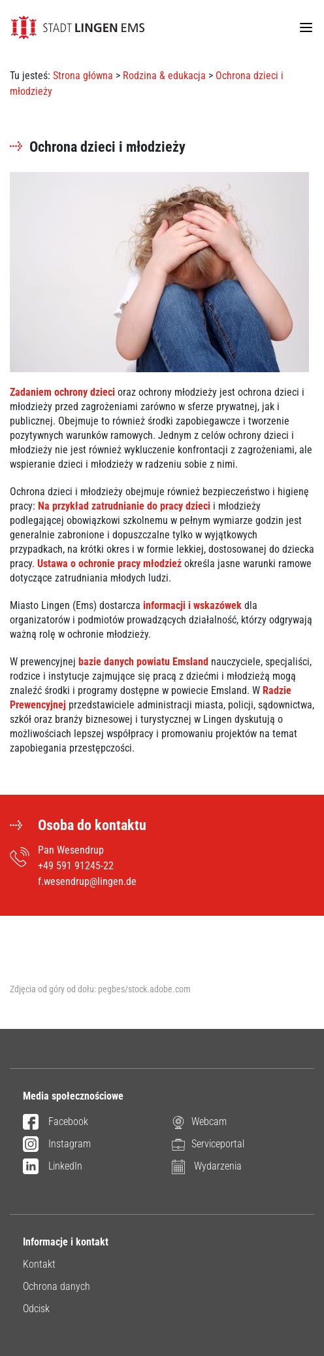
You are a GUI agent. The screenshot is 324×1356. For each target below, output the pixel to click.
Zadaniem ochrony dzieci (64, 392)
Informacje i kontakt (65, 1242)
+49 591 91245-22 (76, 866)
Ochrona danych (56, 1286)
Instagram (57, 1144)
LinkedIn (52, 1166)
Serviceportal (208, 1144)
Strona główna (83, 75)
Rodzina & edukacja (164, 75)
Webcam (199, 1122)
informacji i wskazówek (192, 605)
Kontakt (39, 1264)
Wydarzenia (207, 1166)
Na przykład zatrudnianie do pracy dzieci (124, 506)
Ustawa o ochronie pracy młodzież (110, 563)
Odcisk (36, 1308)
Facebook (55, 1122)
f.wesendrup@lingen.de (87, 881)
